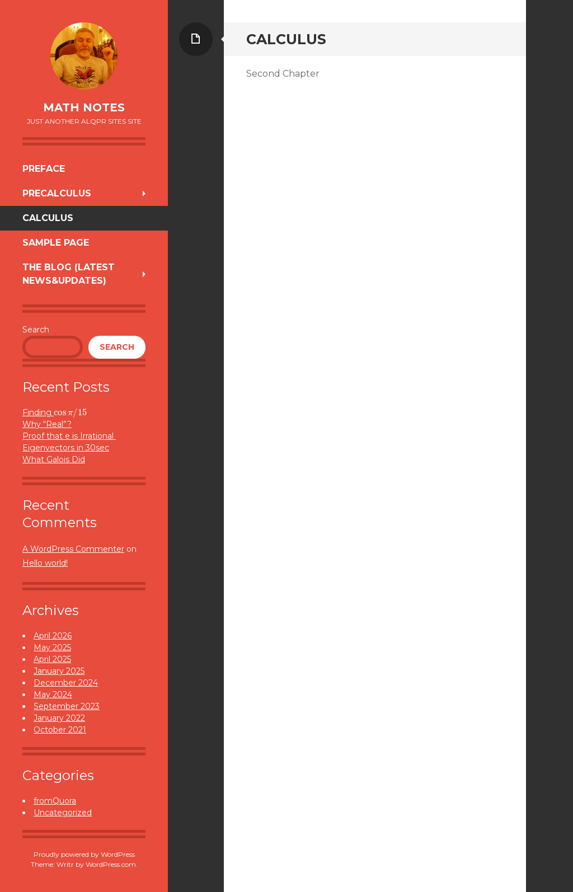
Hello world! (45, 563)
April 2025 (52, 659)
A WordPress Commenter (73, 549)
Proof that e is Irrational (69, 436)
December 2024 (66, 683)
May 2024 (53, 694)
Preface (43, 168)
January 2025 (59, 671)
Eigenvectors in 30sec (65, 448)
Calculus (47, 218)
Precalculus (56, 193)
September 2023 (67, 706)
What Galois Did (53, 459)
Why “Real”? (47, 424)
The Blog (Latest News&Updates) (68, 274)
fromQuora (55, 801)
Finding (54, 412)
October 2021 (60, 730)
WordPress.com (111, 864)
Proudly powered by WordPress (84, 854)
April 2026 (53, 636)
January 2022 (59, 718)
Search (35, 330)
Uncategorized (63, 813)
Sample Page (55, 242)
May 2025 (52, 647)
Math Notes (84, 107)
